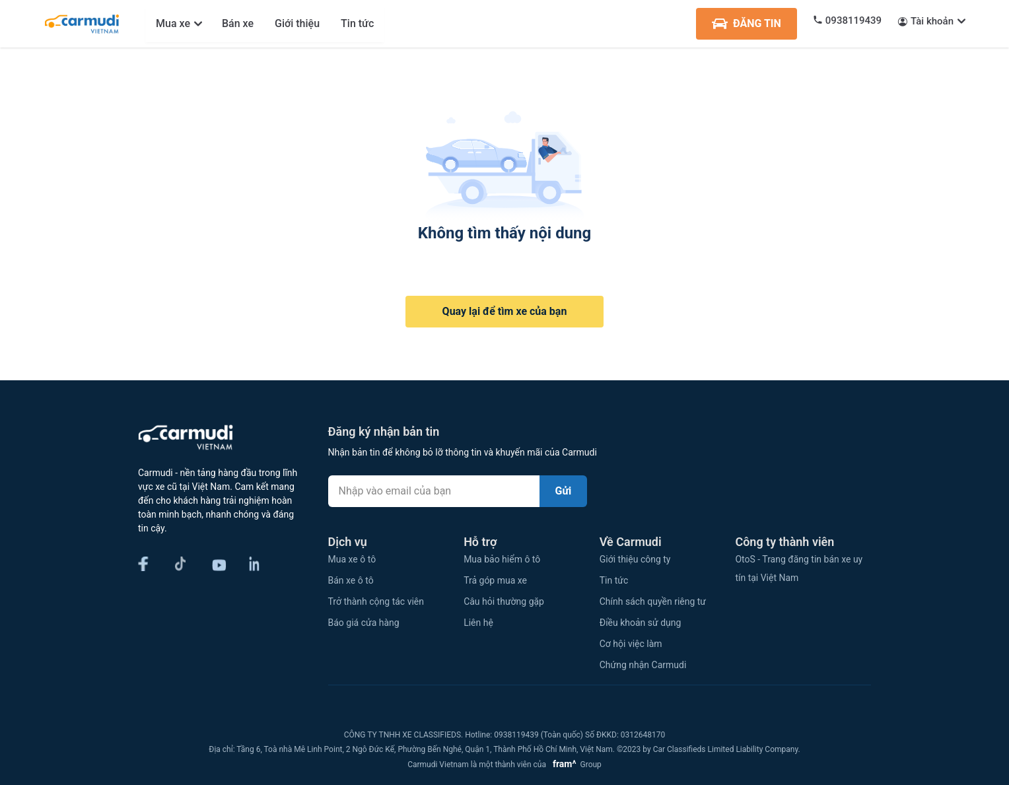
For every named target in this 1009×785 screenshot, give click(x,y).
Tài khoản (932, 21)
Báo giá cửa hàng (364, 622)
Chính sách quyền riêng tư (653, 601)
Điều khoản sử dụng (640, 622)
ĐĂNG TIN (746, 24)
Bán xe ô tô (351, 580)
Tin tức (357, 23)
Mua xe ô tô (352, 559)
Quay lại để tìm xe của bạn (504, 311)
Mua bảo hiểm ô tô (502, 559)
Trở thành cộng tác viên (376, 601)
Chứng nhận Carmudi (643, 665)
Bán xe (238, 23)
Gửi (563, 491)
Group (575, 764)
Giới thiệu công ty (635, 559)
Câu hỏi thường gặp (504, 601)
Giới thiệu (297, 23)
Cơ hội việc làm (631, 643)
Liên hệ (478, 622)
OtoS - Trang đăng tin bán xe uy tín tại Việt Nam (798, 568)
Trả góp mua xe (495, 580)
